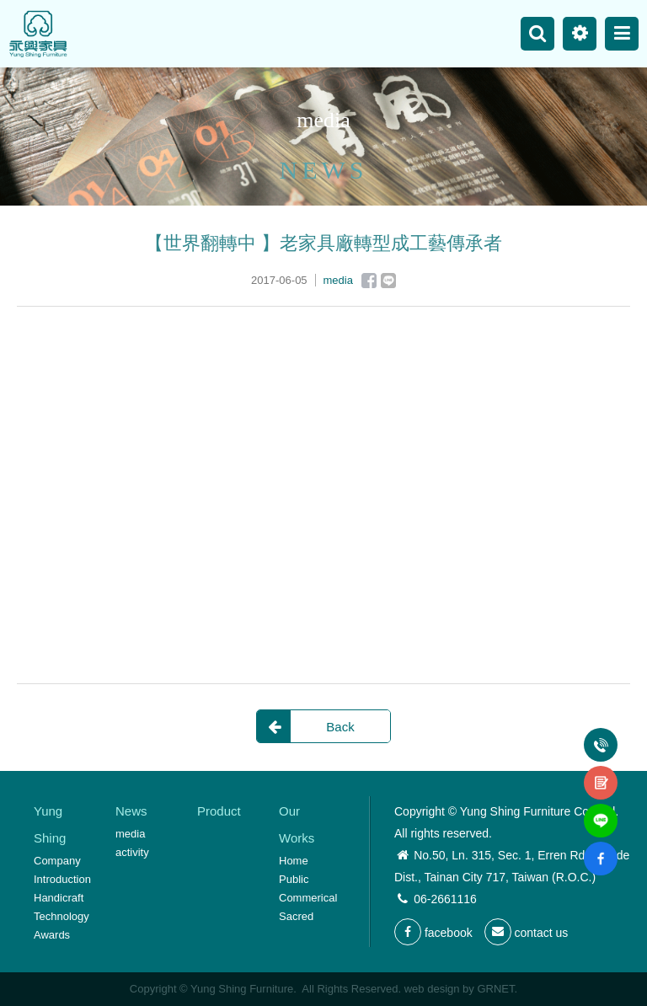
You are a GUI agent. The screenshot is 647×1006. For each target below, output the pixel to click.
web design (432, 988)
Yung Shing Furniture (37, 33)
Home (293, 860)
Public (293, 879)
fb (601, 848)
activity (132, 852)
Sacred (296, 916)
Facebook (369, 280)
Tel (601, 734)
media (130, 833)
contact (601, 772)
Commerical (308, 897)
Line (388, 280)
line (601, 810)
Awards (52, 934)
